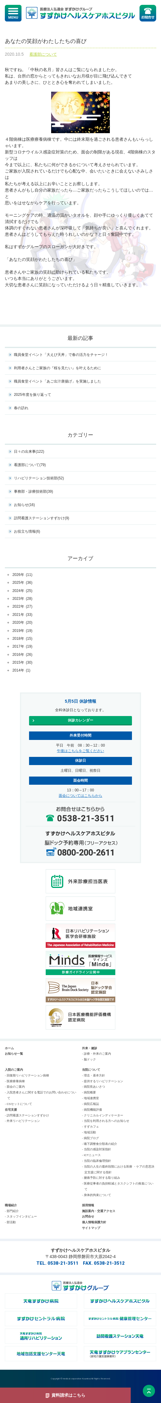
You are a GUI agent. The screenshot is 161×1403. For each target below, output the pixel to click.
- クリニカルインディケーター (102, 1115)
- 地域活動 (89, 1132)
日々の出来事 (29, 451)
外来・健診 (89, 1048)
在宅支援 (11, 1109)
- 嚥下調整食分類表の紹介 (99, 1143)
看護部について (43, 54)
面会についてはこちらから (80, 796)
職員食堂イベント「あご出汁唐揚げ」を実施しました (57, 381)
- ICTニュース (91, 1155)
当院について (91, 1069)
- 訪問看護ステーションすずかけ (27, 1115)
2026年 (22, 575)
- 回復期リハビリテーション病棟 (27, 1075)
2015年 (22, 662)
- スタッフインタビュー (21, 1216)
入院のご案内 (14, 1069)
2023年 (22, 599)
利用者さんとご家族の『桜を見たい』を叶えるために (57, 368)
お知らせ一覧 (14, 1053)
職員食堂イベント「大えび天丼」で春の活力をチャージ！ (61, 355)
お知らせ (24, 505)
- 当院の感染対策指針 (96, 1149)
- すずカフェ (90, 1126)
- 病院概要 (89, 1092)
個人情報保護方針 (94, 1222)
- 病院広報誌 (90, 1104)
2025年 (22, 583)
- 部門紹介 (12, 1211)
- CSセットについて (18, 1104)
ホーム (9, 1048)
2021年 (22, 615)
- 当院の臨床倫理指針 (96, 1160)
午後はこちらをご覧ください (80, 751)
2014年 (21, 670)
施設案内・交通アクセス (98, 1211)
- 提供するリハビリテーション (102, 1081)
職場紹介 (11, 1205)
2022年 (22, 607)
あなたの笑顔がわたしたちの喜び (46, 41)
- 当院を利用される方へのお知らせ (105, 1120)
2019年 (22, 631)
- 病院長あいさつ (93, 1086)
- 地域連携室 (90, 1098)
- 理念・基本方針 (93, 1075)
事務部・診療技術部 (33, 491)
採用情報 (88, 1205)
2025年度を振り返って (32, 395)
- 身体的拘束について (96, 1195)
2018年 (22, 639)
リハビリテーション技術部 (39, 478)
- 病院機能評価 (92, 1109)
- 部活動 (10, 1222)
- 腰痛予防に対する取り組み (101, 1177)
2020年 (22, 623)
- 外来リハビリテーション (22, 1120)
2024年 (22, 591)
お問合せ (88, 1216)
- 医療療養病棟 (15, 1081)
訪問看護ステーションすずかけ (41, 518)
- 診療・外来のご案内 (96, 1053)
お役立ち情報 (27, 531)
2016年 (22, 655)
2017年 (22, 646)
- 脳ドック (89, 1059)
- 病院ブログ (90, 1138)
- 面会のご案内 (15, 1086)
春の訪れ (21, 408)
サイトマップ (91, 1228)
